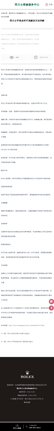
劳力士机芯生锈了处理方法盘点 (18, 333)
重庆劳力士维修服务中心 (17, 13)
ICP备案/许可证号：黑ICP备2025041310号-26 (27, 399)
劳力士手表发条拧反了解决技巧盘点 (20, 341)
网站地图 (27, 402)
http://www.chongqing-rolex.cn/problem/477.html (26, 325)
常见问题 (31, 13)
